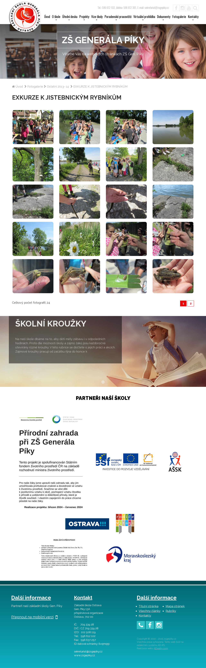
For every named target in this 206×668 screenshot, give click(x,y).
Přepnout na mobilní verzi (34, 617)
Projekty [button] (84, 17)
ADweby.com (161, 648)
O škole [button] (56, 17)
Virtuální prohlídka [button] (144, 17)
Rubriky (171, 611)
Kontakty (145, 615)
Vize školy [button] (97, 17)
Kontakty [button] (193, 17)
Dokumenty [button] (163, 17)
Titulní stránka (148, 606)
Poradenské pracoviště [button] (118, 17)
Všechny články (149, 611)
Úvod (47, 17)
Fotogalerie (179, 17)
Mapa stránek (175, 606)
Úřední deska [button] (69, 17)
